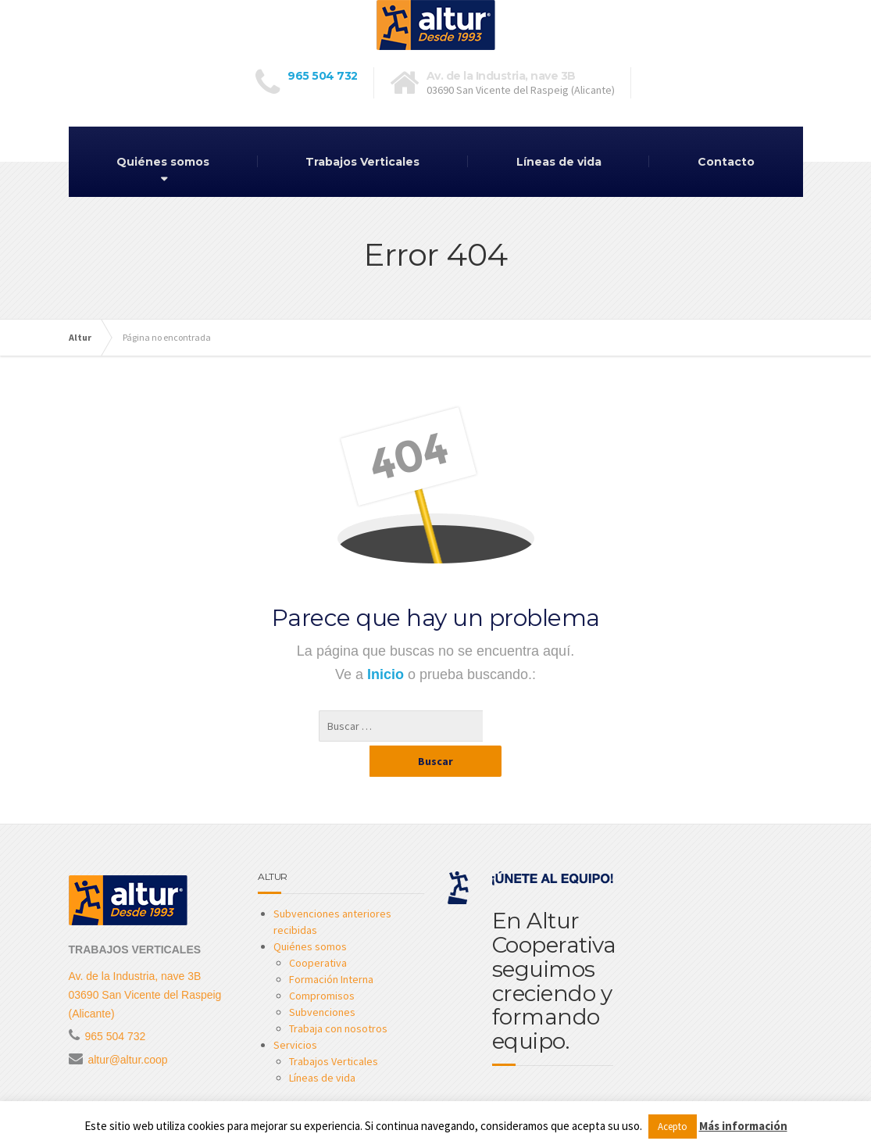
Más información (743, 1125)
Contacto (726, 162)
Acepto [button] (672, 1126)
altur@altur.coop (127, 1028)
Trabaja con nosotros (338, 997)
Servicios (295, 1014)
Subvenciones (322, 981)
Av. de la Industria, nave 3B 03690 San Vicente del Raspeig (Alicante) (145, 964)
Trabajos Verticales (362, 162)
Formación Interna (331, 948)
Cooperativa (318, 931)
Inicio (387, 674)
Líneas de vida (558, 162)
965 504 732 (322, 76)
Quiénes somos (162, 162)
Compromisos (322, 964)
